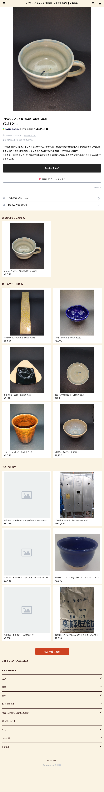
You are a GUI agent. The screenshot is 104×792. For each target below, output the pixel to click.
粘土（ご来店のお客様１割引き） (16, 713)
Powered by (52, 765)
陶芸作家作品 (8, 704)
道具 (4, 678)
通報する (97, 187)
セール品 (6, 738)
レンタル (5, 747)
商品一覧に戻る (52, 651)
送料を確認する (30, 136)
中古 (4, 730)
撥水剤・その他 (8, 721)
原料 (4, 696)
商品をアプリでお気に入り (52, 179)
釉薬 (4, 687)
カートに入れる (52, 168)
